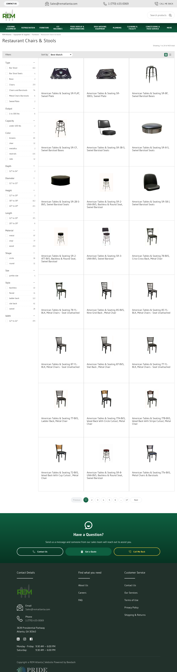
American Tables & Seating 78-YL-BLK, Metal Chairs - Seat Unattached (60, 311)
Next (136, 500)
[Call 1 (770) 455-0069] (116, 4)
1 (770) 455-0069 (34, 620)
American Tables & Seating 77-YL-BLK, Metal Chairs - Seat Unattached (151, 365)
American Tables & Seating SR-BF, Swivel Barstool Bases (150, 94)
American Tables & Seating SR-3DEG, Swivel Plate (103, 94)
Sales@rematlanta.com (37, 609)
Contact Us (11, 3)
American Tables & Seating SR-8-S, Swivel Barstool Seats (150, 149)
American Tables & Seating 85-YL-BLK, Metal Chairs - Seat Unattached (151, 311)
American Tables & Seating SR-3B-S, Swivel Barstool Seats (106, 149)
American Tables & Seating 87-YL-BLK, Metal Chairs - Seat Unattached (60, 365)
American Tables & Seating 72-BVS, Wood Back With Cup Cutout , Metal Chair (60, 475)
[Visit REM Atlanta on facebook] (31, 638)
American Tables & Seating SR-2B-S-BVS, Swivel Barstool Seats (60, 203)
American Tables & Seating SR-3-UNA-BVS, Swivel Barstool (104, 257)
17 (127, 500)
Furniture (35, 35)
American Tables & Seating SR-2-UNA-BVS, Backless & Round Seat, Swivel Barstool (105, 204)
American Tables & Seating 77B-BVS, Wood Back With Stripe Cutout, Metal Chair (151, 421)
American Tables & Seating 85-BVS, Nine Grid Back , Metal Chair (105, 311)
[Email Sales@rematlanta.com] (61, 4)
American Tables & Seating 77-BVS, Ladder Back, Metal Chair (60, 419)
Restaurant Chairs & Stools (51, 35)
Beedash (71, 662)
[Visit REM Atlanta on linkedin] (18, 638)
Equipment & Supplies (22, 35)
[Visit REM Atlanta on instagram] (24, 638)
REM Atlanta (6, 35)
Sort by (44, 54)
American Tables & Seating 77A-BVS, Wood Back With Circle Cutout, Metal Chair (106, 421)
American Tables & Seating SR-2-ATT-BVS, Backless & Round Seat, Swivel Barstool (58, 258)
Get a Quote (88, 551)
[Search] (161, 15)
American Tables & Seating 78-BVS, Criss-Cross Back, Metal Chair (151, 257)
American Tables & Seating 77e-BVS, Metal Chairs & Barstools (151, 474)
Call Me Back (164, 4)
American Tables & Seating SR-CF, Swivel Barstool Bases (59, 149)
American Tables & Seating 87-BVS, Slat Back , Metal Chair (105, 365)
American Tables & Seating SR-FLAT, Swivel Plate (60, 94)
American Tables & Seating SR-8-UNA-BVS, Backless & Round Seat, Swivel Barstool (105, 475)
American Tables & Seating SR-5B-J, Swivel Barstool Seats (151, 203)
